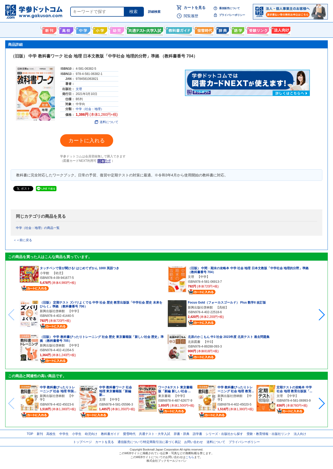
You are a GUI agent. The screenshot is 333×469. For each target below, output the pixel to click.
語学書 (237, 29)
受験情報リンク (257, 29)
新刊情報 (48, 29)
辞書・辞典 (181, 434)
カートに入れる (86, 140)
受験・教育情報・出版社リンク (268, 434)
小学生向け (99, 29)
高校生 (51, 434)
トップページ (82, 442)
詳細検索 (154, 12)
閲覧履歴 (191, 16)
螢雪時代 (203, 29)
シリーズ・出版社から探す (224, 434)
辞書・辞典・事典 (222, 29)
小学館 (44, 273)
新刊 (40, 434)
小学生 (76, 434)
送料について (106, 122)
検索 (133, 11)
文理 (79, 89)
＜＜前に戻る (22, 240)
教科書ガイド (178, 29)
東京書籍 (164, 396)
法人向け (280, 29)
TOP (30, 434)
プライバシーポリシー (232, 15)
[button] (321, 314)
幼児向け (116, 29)
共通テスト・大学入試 (144, 29)
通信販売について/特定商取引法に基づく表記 (149, 442)
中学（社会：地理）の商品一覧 (38, 228)
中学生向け (82, 29)
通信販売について (229, 8)
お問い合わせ (193, 442)
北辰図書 (194, 342)
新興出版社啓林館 (52, 311)
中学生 (64, 434)
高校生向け (65, 29)
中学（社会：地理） (90, 109)
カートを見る (195, 7)
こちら (189, 457)
